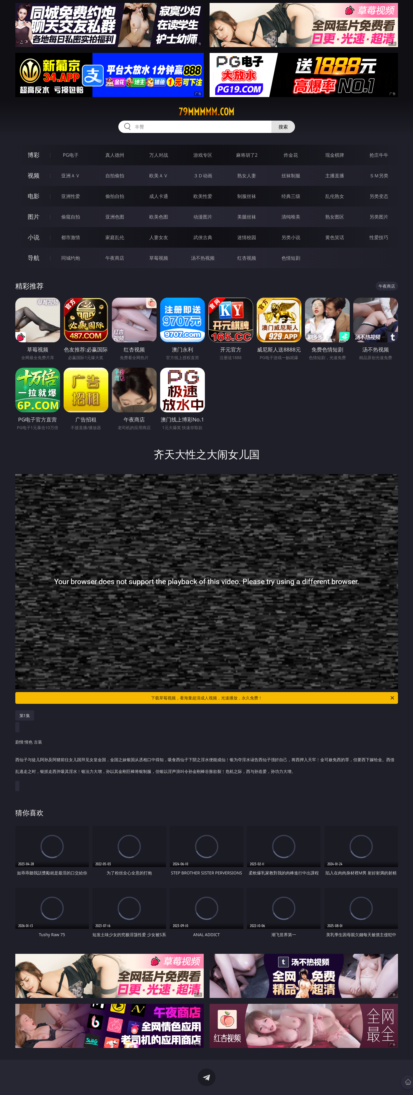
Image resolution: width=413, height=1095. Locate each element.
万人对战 (158, 155)
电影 (33, 196)
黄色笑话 (334, 237)
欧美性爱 (202, 196)
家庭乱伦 (114, 237)
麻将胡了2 (247, 155)
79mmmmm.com (206, 112)
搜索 (283, 127)
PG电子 (71, 155)
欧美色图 (158, 217)
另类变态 (378, 196)
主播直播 (334, 175)
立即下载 (248, 1082)
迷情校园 (246, 237)
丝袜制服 (290, 175)
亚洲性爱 (70, 196)
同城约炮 (70, 258)
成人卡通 (158, 196)
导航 (33, 258)
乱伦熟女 (334, 196)
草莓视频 (158, 258)
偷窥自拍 (70, 217)
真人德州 (114, 155)
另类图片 (378, 217)
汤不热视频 (203, 258)
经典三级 (290, 196)
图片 (33, 217)
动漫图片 (202, 217)
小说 (33, 237)
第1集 (24, 715)
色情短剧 (290, 258)
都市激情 (70, 237)
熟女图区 (334, 217)
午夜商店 (114, 258)
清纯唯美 (290, 217)
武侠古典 (202, 237)
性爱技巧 (378, 237)
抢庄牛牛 (378, 155)
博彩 (33, 155)
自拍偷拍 (114, 175)
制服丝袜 (246, 196)
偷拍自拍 (114, 196)
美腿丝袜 (246, 217)
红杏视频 (246, 258)
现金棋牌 (334, 155)
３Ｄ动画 (202, 175)
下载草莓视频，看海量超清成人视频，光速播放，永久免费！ (273, 697)
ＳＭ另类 (378, 175)
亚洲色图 (114, 217)
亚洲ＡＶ (70, 175)
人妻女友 (158, 237)
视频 (33, 175)
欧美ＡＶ (158, 175)
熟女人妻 (246, 175)
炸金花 (291, 155)
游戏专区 (202, 155)
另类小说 (290, 237)
